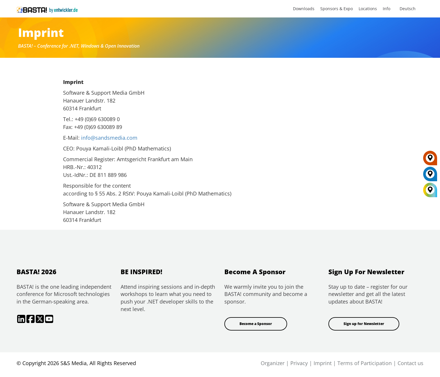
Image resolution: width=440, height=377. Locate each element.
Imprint (323, 363)
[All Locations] (430, 190)
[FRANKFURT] (430, 160)
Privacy (299, 363)
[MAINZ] (430, 176)
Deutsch (408, 8)
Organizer (273, 363)
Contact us (410, 363)
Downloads (303, 8)
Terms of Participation (364, 363)
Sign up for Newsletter (364, 323)
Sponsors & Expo (336, 8)
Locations (368, 8)
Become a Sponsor (255, 323)
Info (386, 8)
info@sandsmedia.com (109, 137)
